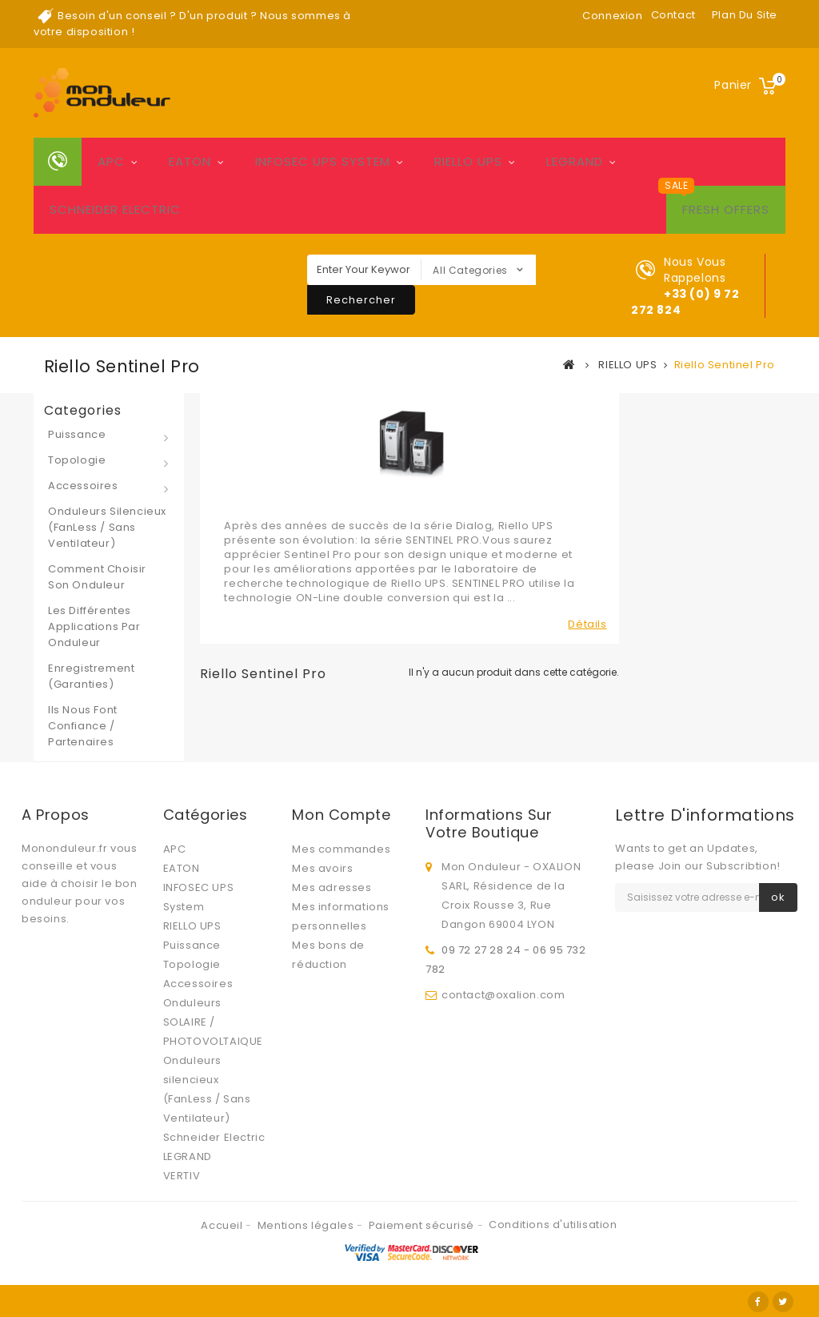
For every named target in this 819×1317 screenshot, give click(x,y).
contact (673, 14)
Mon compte (341, 815)
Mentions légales (307, 1225)
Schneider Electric (115, 209)
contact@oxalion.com (503, 994)
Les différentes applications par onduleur (94, 626)
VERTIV (182, 1175)
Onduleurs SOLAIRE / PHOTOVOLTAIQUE (213, 1022)
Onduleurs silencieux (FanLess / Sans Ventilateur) (107, 527)
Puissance (77, 434)
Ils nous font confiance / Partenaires (83, 725)
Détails (587, 624)
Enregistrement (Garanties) (91, 676)
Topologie (77, 460)
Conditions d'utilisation (553, 1224)
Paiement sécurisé (423, 1225)
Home (58, 162)
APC (111, 161)
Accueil (223, 1225)
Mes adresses (331, 887)
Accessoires (83, 485)
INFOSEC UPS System (322, 161)
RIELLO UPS (468, 161)
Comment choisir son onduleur (97, 576)
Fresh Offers (725, 209)
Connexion (612, 15)
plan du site (744, 14)
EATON (190, 161)
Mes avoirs (322, 868)
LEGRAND (574, 161)
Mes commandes (341, 849)
